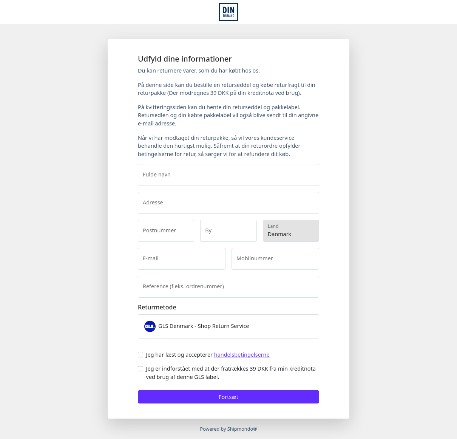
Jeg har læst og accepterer (208, 354)
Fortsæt (228, 396)
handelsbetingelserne (242, 354)
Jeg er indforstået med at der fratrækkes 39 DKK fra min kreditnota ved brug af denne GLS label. (231, 372)
